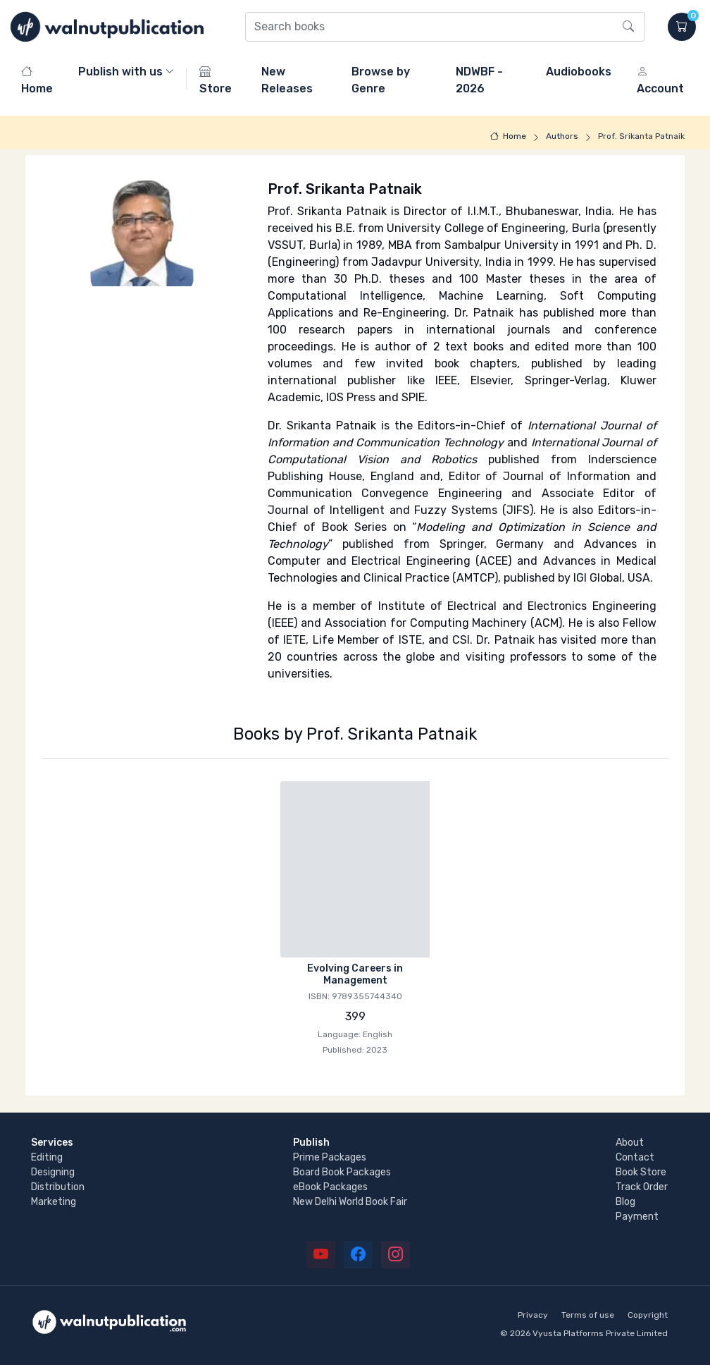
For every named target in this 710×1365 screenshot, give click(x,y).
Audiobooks (578, 71)
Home (37, 80)
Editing (47, 1157)
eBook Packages (330, 1187)
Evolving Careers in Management (355, 974)
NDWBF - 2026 (479, 80)
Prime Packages (329, 1157)
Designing (53, 1172)
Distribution (58, 1187)
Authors (562, 136)
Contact (635, 1157)
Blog (625, 1202)
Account (660, 80)
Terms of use (587, 1315)
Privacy (533, 1315)
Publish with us (120, 71)
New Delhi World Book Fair (350, 1202)
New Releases (287, 80)
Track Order (642, 1187)
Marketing (53, 1202)
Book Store (641, 1172)
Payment (637, 1217)
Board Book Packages (342, 1172)
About (630, 1143)
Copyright (648, 1315)
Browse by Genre (380, 80)
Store (215, 80)
